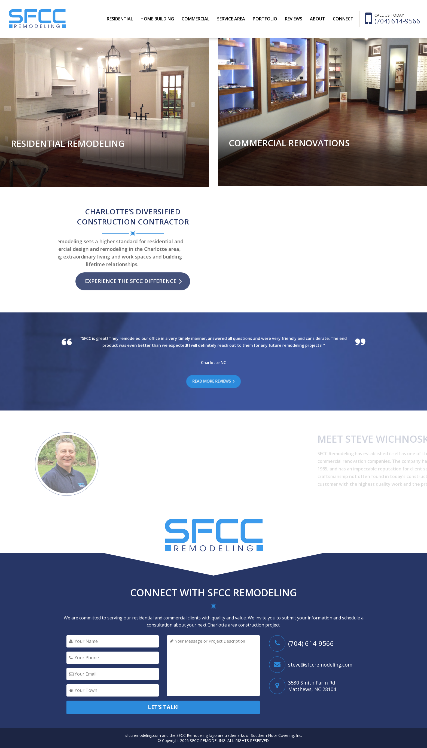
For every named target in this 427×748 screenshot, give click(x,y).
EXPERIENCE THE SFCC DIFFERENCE (130, 272)
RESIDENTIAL (120, 19)
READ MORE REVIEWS (212, 381)
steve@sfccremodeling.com (320, 664)
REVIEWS (293, 19)
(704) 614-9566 (397, 21)
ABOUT (317, 19)
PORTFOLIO (265, 19)
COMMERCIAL (195, 19)
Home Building (157, 19)
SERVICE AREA (231, 19)
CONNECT (343, 19)
